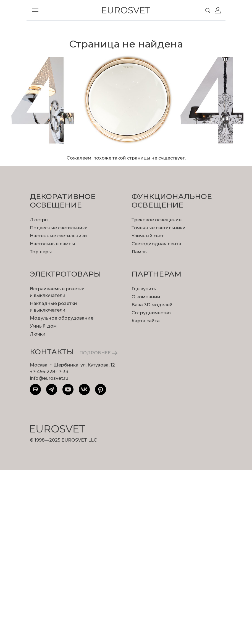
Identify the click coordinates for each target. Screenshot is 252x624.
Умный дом (43, 326)
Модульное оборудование (61, 318)
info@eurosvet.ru (49, 378)
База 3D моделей (152, 304)
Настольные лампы (52, 243)
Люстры (39, 219)
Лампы (140, 251)
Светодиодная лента (156, 243)
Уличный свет (148, 235)
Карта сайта (146, 320)
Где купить (144, 288)
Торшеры (41, 251)
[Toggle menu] (35, 10)
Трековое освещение (157, 219)
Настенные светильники (58, 235)
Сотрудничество (151, 312)
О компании (146, 296)
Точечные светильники (159, 227)
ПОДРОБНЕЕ (98, 352)
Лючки (38, 334)
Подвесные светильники (59, 227)
